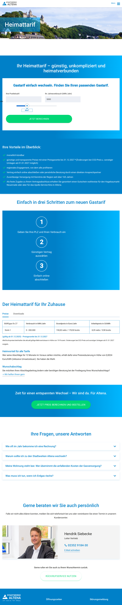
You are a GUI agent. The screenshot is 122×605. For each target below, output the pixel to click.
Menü (115, 4)
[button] (102, 101)
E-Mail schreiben (72, 491)
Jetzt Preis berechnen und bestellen (61, 345)
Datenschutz (19, 598)
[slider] (69, 101)
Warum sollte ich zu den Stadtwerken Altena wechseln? (36, 396)
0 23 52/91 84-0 (13, 553)
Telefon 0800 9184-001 (12, 569)
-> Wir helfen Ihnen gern (13, 315)
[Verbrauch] (45, 105)
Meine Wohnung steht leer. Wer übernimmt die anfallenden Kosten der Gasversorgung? (53, 406)
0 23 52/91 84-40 (104, 560)
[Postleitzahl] (18, 105)
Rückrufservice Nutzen (61, 516)
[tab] (5, 254)
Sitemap (30, 598)
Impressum (7, 598)
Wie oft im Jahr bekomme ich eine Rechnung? (30, 387)
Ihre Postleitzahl (12, 99)
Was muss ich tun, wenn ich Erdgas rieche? (29, 416)
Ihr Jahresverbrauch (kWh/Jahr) (41, 97)
